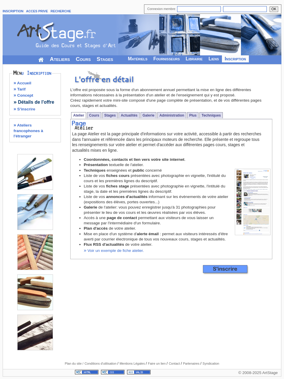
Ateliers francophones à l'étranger (28, 130)
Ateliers (60, 59)
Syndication (211, 363)
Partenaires (191, 363)
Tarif (19, 89)
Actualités (129, 115)
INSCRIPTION (13, 11)
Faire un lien (157, 363)
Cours (83, 59)
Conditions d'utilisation (101, 363)
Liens (213, 58)
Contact (175, 363)
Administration (171, 115)
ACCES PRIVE (37, 11)
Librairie (194, 58)
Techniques (211, 115)
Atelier (78, 115)
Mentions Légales (132, 363)
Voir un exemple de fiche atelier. (114, 250)
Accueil (22, 83)
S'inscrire (24, 109)
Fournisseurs (166, 58)
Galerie (149, 115)
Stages (105, 59)
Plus (192, 115)
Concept (23, 95)
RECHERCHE (61, 11)
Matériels (138, 58)
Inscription (235, 58)
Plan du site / (74, 363)
